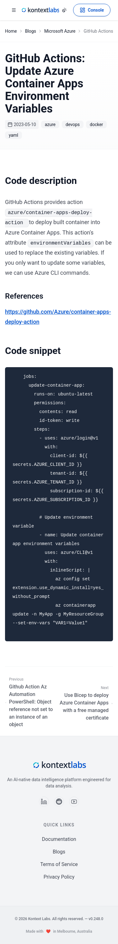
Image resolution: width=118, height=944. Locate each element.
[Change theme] (64, 10)
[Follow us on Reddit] (59, 802)
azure (50, 124)
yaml (13, 135)
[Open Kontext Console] (91, 10)
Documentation (59, 839)
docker (96, 124)
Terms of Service (59, 864)
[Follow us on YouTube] (74, 802)
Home (11, 31)
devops (73, 124)
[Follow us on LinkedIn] (44, 802)
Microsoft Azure (60, 31)
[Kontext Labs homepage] (40, 10)
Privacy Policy (59, 877)
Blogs (30, 31)
